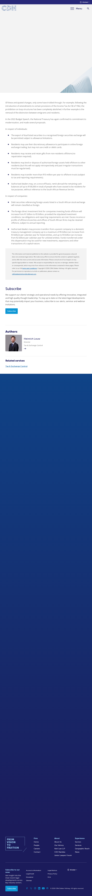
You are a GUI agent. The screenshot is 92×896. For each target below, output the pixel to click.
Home (36, 842)
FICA (49, 877)
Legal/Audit (30, 874)
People (36, 845)
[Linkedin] (39, 888)
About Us (58, 842)
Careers (37, 849)
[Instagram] (35, 888)
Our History (59, 845)
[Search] (88, 8)
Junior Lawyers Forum (63, 855)
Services (78, 845)
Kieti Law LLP (59, 849)
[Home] (9, 9)
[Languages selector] (85, 2)
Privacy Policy (52, 874)
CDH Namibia (59, 852)
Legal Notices (52, 870)
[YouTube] (43, 888)
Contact (37, 852)
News (77, 852)
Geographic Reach (82, 849)
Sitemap (29, 880)
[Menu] (76, 8)
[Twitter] (31, 888)
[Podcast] (47, 888)
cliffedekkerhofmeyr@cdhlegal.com (24, 274)
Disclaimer (29, 877)
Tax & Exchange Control (16, 366)
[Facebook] (27, 888)
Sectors (78, 842)
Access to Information (33, 870)
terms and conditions (29, 268)
